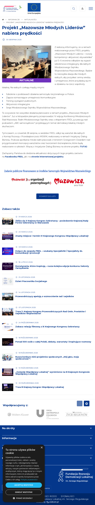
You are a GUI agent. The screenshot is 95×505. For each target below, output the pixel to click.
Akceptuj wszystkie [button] (23, 485)
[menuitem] (67, 496)
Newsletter (9, 448)
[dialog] (24, 473)
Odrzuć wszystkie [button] (23, 492)
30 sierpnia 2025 (13, 40)
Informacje (9, 438)
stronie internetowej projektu (47, 156)
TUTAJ (83, 146)
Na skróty (8, 428)
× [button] (42, 448)
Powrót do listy (47, 196)
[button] (24, 498)
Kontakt (7, 458)
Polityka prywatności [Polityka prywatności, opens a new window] (29, 479)
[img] (34, 9)
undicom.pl (53, 502)
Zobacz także (11, 209)
